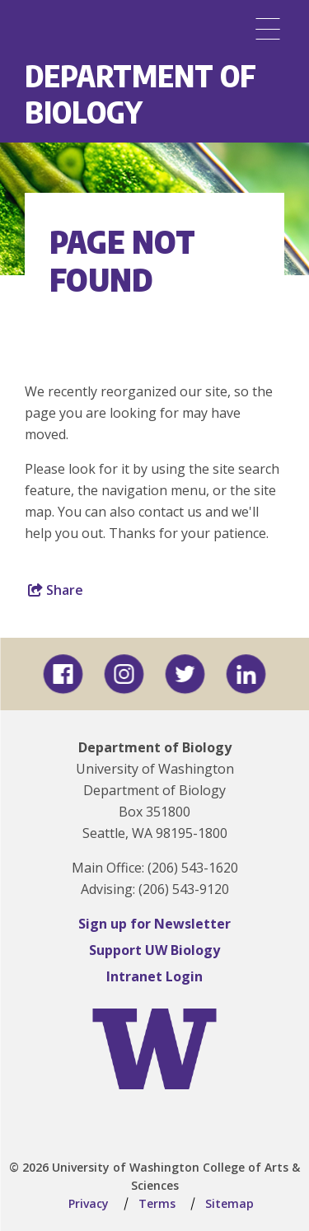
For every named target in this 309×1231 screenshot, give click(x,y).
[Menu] (267, 29)
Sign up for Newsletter (154, 924)
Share (55, 590)
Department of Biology (140, 93)
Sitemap (229, 1203)
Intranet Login (154, 976)
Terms (157, 1203)
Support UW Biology (154, 950)
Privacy (88, 1203)
